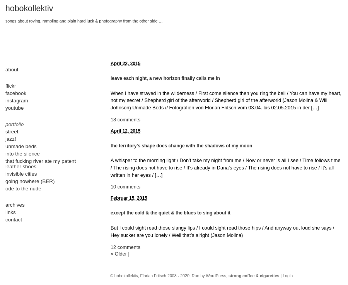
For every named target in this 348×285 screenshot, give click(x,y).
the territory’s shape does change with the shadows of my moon (181, 146)
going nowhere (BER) (30, 181)
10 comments (125, 187)
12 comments (125, 247)
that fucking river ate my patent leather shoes (40, 163)
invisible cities (21, 174)
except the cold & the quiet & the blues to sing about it (170, 213)
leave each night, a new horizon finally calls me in (165, 78)
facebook (15, 93)
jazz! (10, 139)
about (11, 70)
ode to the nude (23, 189)
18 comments (125, 120)
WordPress (216, 275)
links (10, 212)
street (11, 132)
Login (288, 275)
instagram (16, 101)
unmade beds (21, 146)
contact (13, 220)
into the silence (22, 154)
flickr (10, 86)
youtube (14, 108)
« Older (119, 254)
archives (15, 205)
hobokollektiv (29, 8)
